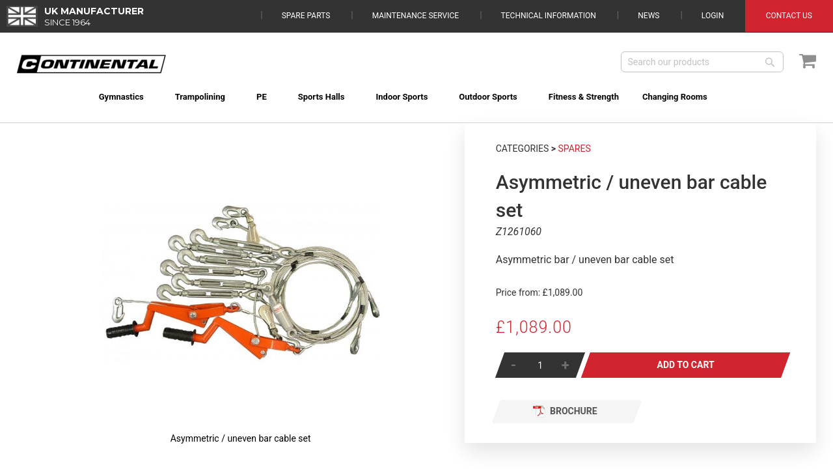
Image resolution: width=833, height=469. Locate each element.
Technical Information (548, 15)
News (648, 15)
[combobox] (702, 61)
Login (713, 15)
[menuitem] (104, 96)
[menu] (417, 89)
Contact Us (789, 15)
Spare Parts (306, 15)
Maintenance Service (415, 15)
